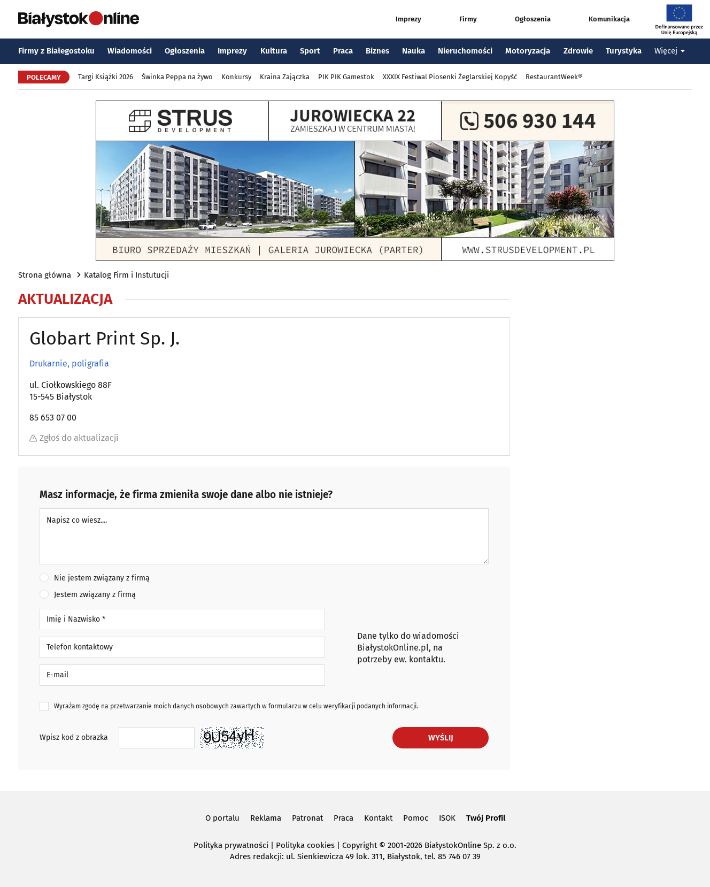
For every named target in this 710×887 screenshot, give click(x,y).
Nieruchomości (465, 51)
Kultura (273, 51)
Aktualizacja (65, 299)
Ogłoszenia (523, 19)
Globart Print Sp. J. (104, 338)
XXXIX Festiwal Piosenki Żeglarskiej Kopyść (450, 76)
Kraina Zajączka (285, 76)
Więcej (669, 51)
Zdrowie (578, 51)
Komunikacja (599, 19)
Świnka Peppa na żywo (177, 76)
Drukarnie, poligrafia (69, 364)
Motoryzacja (527, 51)
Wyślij (440, 738)
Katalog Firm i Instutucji (126, 275)
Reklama (265, 818)
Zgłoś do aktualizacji (74, 438)
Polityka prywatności (231, 845)
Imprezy (398, 19)
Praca (343, 51)
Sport (310, 51)
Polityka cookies (305, 845)
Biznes (377, 51)
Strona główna (44, 275)
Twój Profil (485, 818)
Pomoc (415, 818)
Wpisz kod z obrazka (74, 737)
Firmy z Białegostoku (56, 51)
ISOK (447, 818)
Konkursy (236, 76)
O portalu (222, 818)
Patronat (307, 818)
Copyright (359, 845)
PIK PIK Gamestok (346, 76)
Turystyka (624, 51)
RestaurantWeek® (554, 76)
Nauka (413, 51)
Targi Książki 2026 (105, 76)
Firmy (458, 19)
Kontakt (378, 818)
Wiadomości (129, 51)
